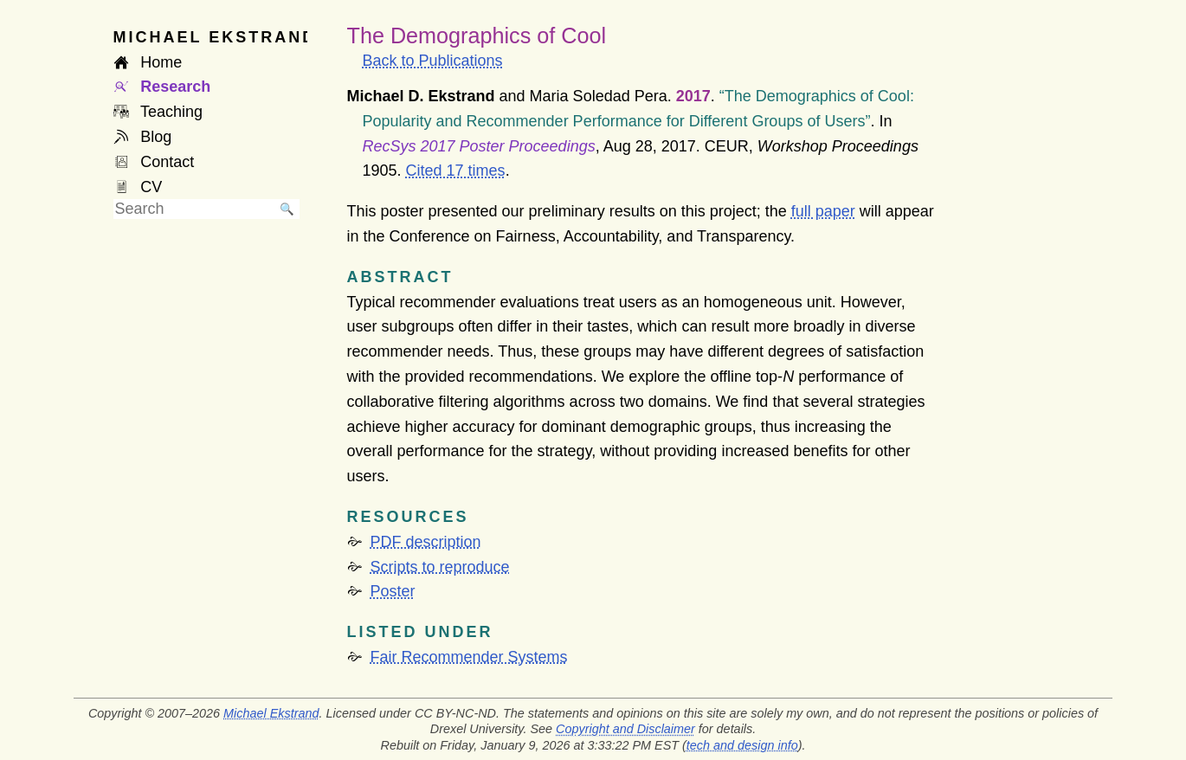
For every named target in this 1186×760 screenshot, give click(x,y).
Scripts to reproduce (440, 567)
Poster (393, 591)
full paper (823, 211)
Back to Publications (433, 60)
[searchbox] (193, 209)
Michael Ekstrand (271, 713)
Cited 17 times (456, 170)
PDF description (426, 542)
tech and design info (742, 745)
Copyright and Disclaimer (625, 729)
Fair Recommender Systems (469, 657)
